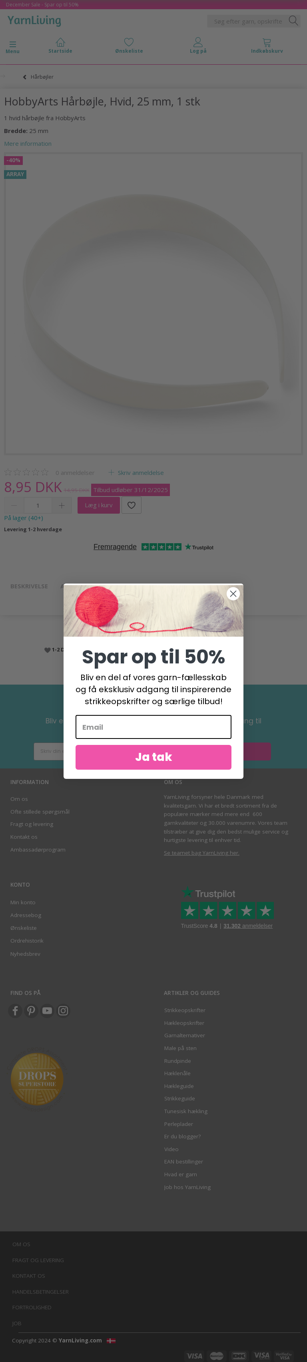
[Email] (153, 732)
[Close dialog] (233, 598)
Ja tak (153, 762)
